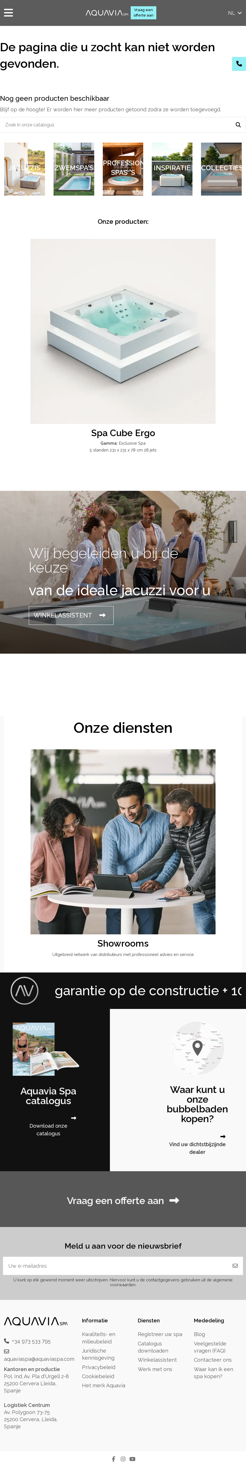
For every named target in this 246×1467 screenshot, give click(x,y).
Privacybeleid (98, 1367)
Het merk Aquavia (103, 1385)
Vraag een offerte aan (143, 12)
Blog (199, 1334)
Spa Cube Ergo (123, 433)
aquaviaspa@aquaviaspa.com (39, 1359)
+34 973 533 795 (31, 1341)
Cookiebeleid (98, 1376)
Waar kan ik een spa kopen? (213, 1372)
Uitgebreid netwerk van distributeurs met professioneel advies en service (123, 954)
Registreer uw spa (160, 1334)
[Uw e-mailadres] (115, 1266)
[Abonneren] (235, 1266)
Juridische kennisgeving (98, 1354)
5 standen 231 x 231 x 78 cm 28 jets (123, 450)
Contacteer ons (213, 1360)
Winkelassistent (157, 1360)
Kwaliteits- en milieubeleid (98, 1337)
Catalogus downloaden (153, 1347)
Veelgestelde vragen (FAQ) (210, 1347)
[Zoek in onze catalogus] (238, 125)
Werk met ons (155, 1369)
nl (235, 13)
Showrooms (123, 943)
